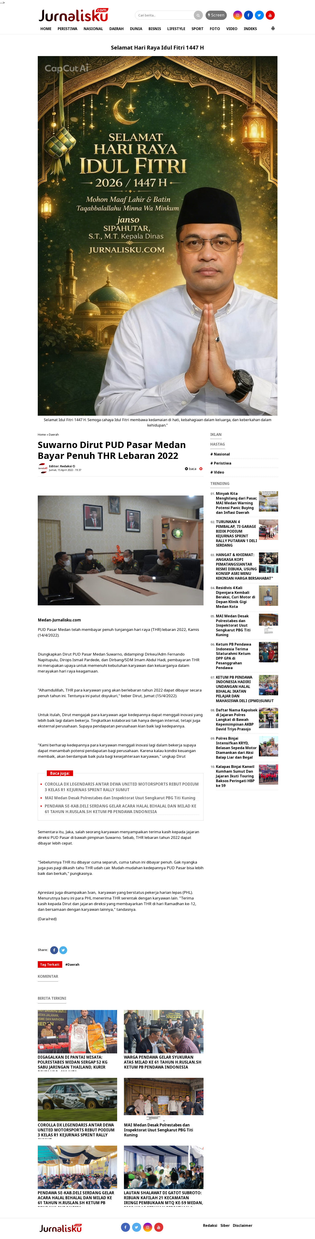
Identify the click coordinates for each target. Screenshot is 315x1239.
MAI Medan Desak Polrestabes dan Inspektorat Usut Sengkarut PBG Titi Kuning (120, 797)
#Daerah (72, 964)
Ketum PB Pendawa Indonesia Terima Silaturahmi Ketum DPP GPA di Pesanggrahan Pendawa (233, 656)
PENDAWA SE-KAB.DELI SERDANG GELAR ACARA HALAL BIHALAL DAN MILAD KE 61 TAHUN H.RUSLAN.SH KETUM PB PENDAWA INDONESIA (76, 1200)
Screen (216, 15)
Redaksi (210, 1225)
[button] (273, 26)
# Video (217, 472)
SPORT (198, 28)
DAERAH (116, 28)
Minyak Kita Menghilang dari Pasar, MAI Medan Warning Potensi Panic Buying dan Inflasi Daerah (236, 503)
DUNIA (136, 28)
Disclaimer (242, 1225)
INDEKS (250, 28)
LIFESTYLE (176, 28)
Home (42, 434)
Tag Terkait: (50, 964)
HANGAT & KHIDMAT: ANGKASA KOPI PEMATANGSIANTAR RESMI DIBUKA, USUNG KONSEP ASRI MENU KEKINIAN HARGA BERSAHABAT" (244, 566)
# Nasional (220, 454)
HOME (45, 28)
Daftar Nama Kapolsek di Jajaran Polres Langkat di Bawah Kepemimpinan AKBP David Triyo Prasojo (237, 719)
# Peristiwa (220, 463)
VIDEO (231, 28)
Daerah (54, 434)
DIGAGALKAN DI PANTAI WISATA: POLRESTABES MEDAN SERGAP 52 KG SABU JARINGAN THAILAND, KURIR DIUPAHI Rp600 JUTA (72, 1065)
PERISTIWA (67, 28)
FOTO (215, 28)
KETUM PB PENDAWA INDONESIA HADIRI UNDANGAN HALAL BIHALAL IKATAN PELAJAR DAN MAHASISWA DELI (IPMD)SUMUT (245, 689)
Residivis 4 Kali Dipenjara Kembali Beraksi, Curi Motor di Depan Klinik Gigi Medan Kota (235, 597)
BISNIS (155, 28)
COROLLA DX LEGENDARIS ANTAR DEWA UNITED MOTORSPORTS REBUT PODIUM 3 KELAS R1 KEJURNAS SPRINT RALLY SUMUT (76, 1132)
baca (190, 469)
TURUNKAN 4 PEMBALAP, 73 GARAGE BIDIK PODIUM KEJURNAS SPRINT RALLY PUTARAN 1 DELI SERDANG (236, 533)
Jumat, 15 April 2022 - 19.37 (65, 470)
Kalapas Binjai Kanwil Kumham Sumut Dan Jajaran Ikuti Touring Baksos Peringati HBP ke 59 (235, 776)
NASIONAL (93, 28)
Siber (225, 1225)
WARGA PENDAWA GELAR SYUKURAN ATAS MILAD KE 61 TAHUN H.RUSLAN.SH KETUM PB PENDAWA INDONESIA (162, 1062)
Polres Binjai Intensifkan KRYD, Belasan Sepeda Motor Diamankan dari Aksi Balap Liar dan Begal (236, 748)
